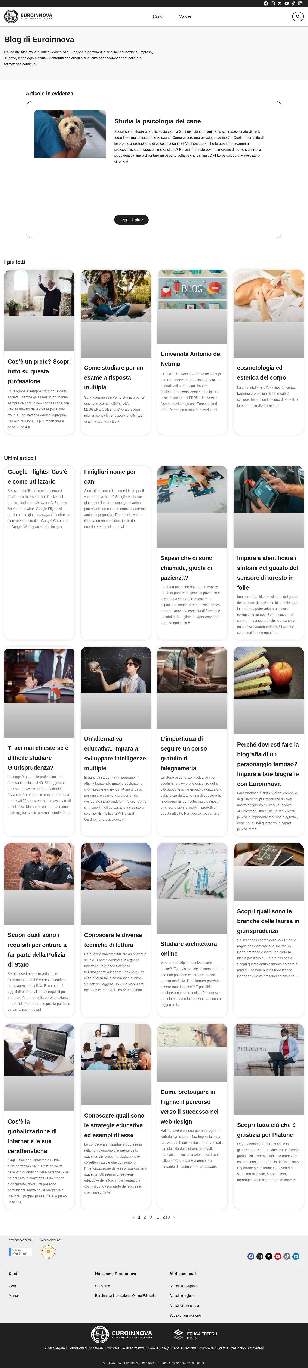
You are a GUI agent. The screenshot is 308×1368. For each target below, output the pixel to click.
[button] (297, 17)
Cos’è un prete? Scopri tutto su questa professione (39, 371)
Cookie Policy (158, 1352)
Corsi (156, 16)
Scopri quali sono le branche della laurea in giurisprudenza (265, 931)
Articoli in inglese (181, 1300)
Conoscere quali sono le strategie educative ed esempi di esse (115, 1135)
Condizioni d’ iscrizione (85, 1352)
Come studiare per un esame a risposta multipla (114, 377)
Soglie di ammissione (185, 1320)
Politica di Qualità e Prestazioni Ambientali (231, 1352)
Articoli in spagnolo (183, 1290)
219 (166, 1227)
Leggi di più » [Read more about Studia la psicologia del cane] (131, 220)
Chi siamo (102, 1290)
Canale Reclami (184, 1352)
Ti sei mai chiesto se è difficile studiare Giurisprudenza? (39, 758)
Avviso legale (54, 1352)
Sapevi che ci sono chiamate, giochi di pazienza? (187, 568)
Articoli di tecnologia (184, 1310)
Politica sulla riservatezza (125, 1352)
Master (185, 16)
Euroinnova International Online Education (126, 1300)
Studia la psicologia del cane (157, 121)
